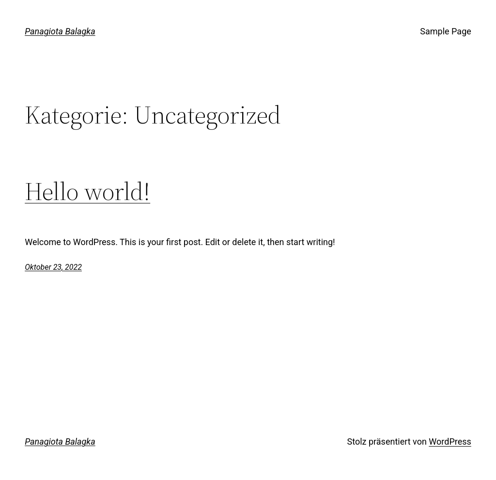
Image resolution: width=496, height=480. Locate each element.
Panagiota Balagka (60, 31)
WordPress (450, 441)
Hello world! (87, 191)
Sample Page (445, 31)
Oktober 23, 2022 (53, 267)
